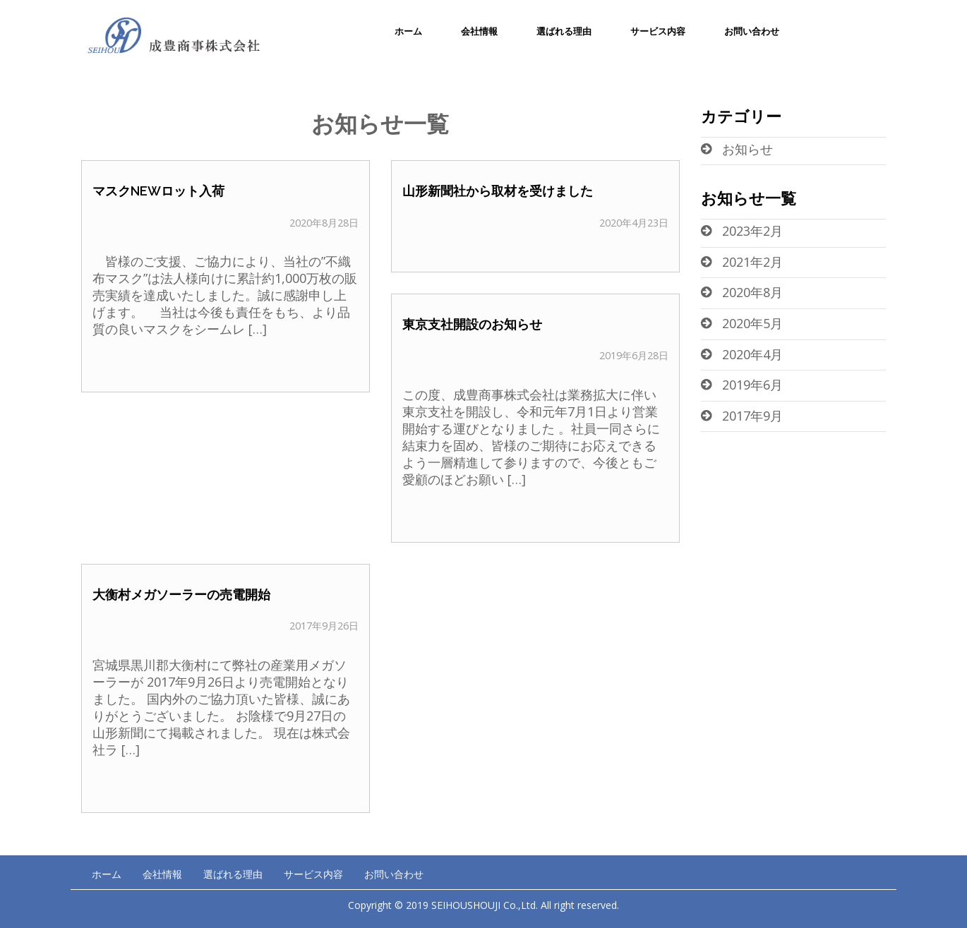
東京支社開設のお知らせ (472, 324)
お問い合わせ (751, 31)
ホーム (408, 31)
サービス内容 (657, 31)
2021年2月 (752, 261)
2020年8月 (752, 292)
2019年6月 (752, 384)
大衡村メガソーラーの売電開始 (181, 594)
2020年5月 (752, 323)
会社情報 (479, 31)
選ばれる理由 (563, 31)
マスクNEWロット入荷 (158, 190)
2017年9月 (752, 415)
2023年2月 (752, 230)
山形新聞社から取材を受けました (497, 190)
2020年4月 (752, 354)
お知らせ (747, 148)
